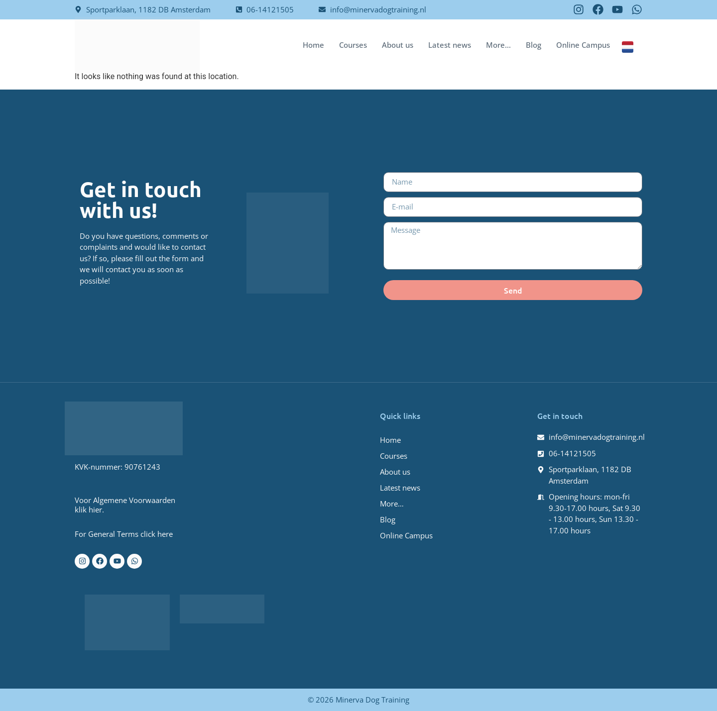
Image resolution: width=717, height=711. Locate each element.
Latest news (449, 45)
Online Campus (583, 45)
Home (313, 45)
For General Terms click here (124, 534)
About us (397, 45)
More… (498, 45)
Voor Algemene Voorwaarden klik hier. (125, 504)
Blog (533, 45)
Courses (353, 45)
